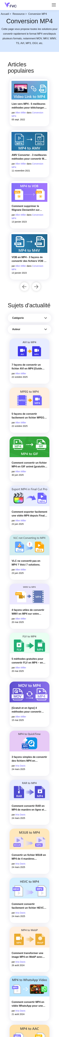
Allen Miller (20, 112)
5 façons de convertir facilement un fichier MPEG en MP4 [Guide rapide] (28, 416)
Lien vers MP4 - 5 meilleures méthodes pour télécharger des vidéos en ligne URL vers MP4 (29, 106)
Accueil (5, 14)
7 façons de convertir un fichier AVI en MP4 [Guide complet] (27, 367)
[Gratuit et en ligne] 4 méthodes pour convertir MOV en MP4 (26, 710)
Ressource (19, 14)
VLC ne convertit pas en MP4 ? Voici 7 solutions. (26, 563)
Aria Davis (20, 765)
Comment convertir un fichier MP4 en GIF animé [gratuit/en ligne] (29, 464)
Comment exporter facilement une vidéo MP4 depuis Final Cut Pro (29, 514)
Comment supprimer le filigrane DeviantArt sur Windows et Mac (25, 208)
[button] (24, 286)
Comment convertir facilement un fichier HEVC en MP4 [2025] (28, 906)
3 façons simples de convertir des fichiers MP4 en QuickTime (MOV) (29, 759)
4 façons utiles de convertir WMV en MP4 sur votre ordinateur (28, 612)
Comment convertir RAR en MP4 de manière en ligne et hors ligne (28, 808)
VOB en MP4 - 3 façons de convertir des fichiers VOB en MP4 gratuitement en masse (29, 259)
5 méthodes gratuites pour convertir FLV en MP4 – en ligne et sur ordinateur (27, 661)
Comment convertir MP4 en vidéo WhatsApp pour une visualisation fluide (28, 1004)
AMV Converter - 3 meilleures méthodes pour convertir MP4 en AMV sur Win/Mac (29, 157)
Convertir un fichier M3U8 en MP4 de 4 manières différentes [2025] (29, 857)
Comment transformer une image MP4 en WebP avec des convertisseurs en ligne (28, 955)
